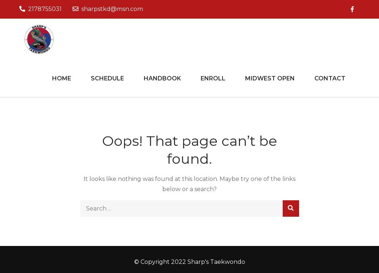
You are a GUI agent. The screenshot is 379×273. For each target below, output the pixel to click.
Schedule (107, 78)
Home (61, 78)
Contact (329, 78)
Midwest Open (270, 78)
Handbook (162, 78)
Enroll (213, 78)
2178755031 (40, 8)
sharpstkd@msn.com (108, 8)
